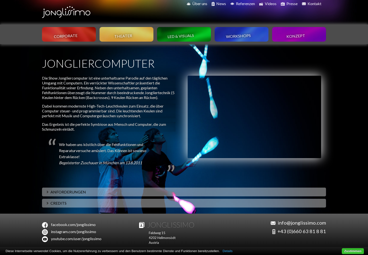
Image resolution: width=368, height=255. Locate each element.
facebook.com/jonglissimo (73, 224)
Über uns (197, 3)
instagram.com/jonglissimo (73, 231)
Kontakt (311, 3)
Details (228, 251)
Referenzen (242, 3)
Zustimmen (352, 251)
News (219, 3)
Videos (267, 3)
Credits (56, 203)
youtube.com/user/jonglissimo (76, 238)
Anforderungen (66, 192)
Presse (289, 3)
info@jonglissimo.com (302, 223)
